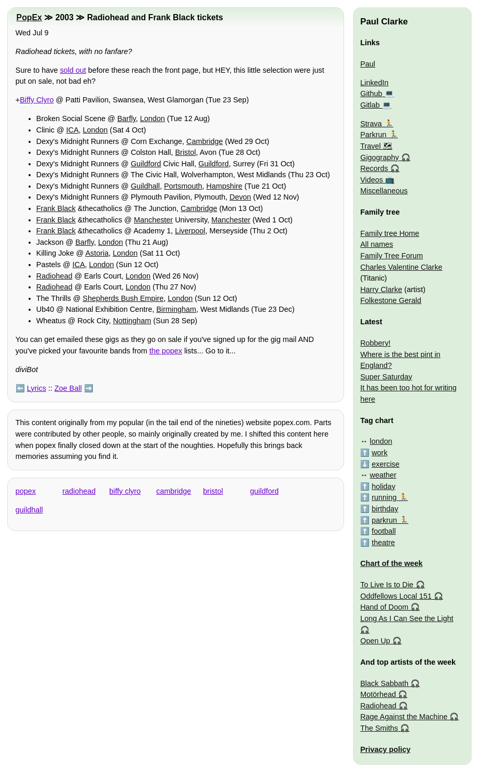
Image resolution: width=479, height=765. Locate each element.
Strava (371, 124)
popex (26, 491)
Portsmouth (183, 186)
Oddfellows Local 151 (396, 596)
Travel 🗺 (376, 146)
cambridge (173, 491)
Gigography (379, 157)
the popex (165, 351)
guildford (264, 491)
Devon (240, 197)
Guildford (146, 164)
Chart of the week (391, 563)
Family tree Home (389, 233)
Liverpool (190, 231)
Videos (371, 180)
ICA (72, 130)
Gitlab (370, 105)
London (152, 118)
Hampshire (225, 186)
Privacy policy (385, 749)
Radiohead (54, 276)
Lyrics (36, 388)
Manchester (153, 220)
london (381, 441)
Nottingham (132, 320)
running (384, 497)
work (379, 453)
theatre (383, 542)
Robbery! (375, 343)
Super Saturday (386, 377)
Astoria (96, 253)
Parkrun (373, 134)
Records (374, 168)
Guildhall (145, 186)
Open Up (375, 641)
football (383, 531)
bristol (213, 491)
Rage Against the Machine (403, 717)
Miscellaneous (383, 191)
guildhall (29, 510)
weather (383, 475)
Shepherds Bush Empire (123, 298)
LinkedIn (374, 82)
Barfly (126, 118)
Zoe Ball (68, 388)
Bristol (185, 152)
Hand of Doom (384, 607)
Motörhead (378, 694)
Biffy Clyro (36, 100)
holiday (383, 486)
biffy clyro (125, 491)
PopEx (29, 17)
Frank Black (56, 208)
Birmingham (176, 309)
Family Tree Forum (391, 256)
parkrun (384, 520)
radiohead (78, 491)
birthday (385, 509)
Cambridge (204, 141)
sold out (73, 70)
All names (376, 244)
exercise (386, 464)
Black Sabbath (384, 683)
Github (371, 93)
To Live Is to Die (386, 585)
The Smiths (379, 728)
